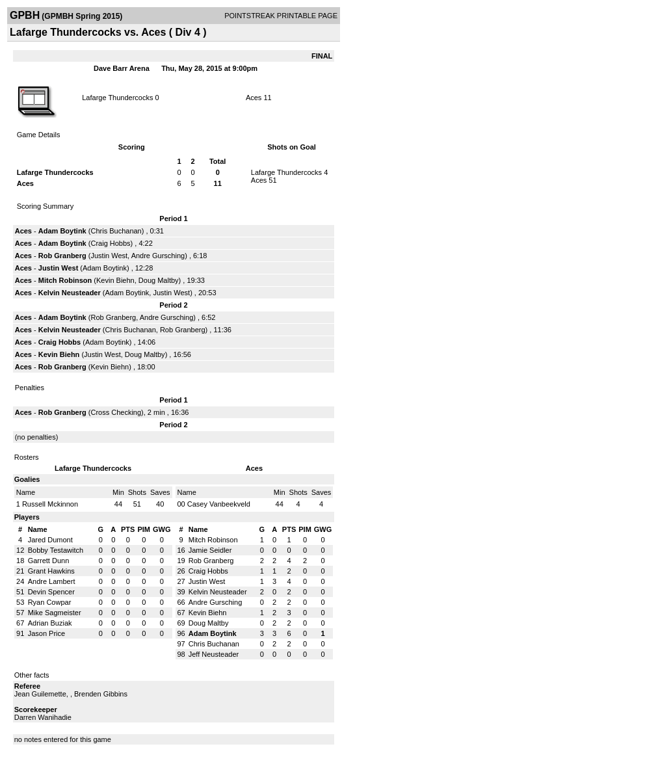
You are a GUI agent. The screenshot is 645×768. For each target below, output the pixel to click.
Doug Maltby (158, 280)
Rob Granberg (62, 255)
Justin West (108, 255)
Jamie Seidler (210, 550)
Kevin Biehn (115, 280)
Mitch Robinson (65, 280)
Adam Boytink (62, 231)
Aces (253, 97)
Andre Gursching (158, 255)
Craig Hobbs (110, 243)
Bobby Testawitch (55, 550)
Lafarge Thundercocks (117, 97)
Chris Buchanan (115, 231)
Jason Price (46, 633)
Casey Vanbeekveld (218, 504)
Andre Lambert (51, 581)
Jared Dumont (50, 540)
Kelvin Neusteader (69, 293)
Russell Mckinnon (50, 504)
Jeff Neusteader (214, 654)
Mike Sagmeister (54, 612)
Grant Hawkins (51, 571)
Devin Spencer (51, 592)
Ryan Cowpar (50, 602)
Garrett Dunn (49, 560)
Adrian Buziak (50, 623)
